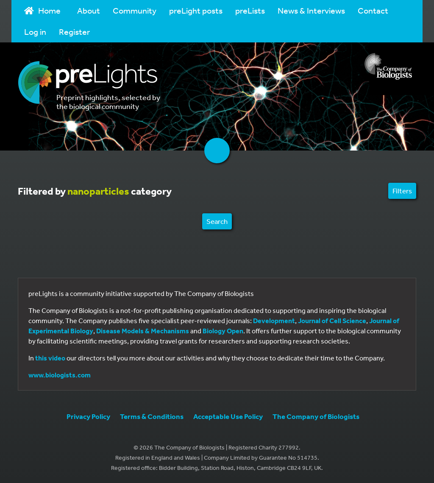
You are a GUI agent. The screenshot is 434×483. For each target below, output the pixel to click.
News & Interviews (311, 10)
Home (42, 10)
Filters (402, 190)
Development (274, 320)
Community (134, 10)
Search (217, 221)
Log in (35, 31)
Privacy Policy (88, 416)
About (88, 10)
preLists (250, 10)
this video (50, 358)
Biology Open (223, 331)
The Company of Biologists (316, 416)
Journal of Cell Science (332, 320)
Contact (373, 10)
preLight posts (196, 10)
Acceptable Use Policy (228, 416)
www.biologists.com (59, 375)
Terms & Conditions (152, 416)
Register (74, 31)
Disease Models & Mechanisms (142, 331)
